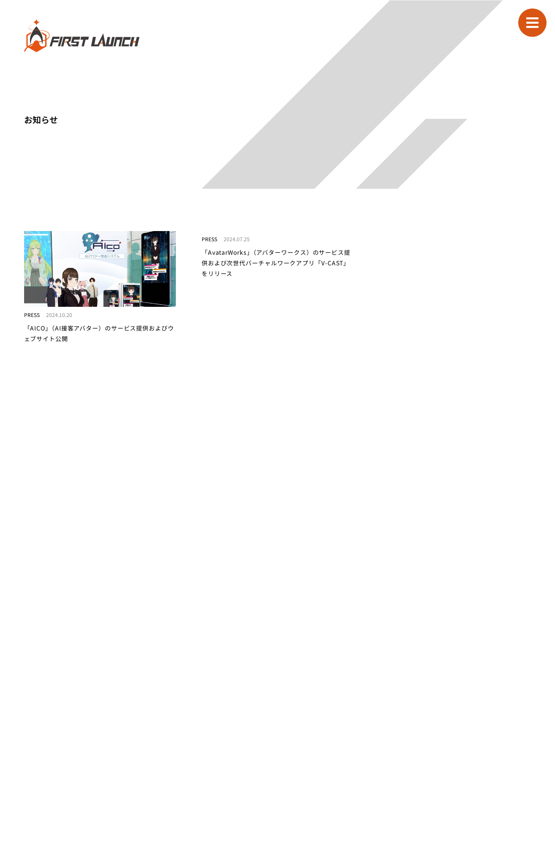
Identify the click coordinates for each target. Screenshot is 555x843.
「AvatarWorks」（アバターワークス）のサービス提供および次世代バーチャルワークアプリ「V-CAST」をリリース (276, 263)
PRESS (32, 314)
